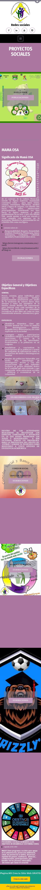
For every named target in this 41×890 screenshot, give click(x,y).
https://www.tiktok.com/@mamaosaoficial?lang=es (20, 249)
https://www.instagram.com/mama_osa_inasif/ (20, 244)
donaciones (25, 258)
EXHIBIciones (20, 481)
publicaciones (21, 97)
